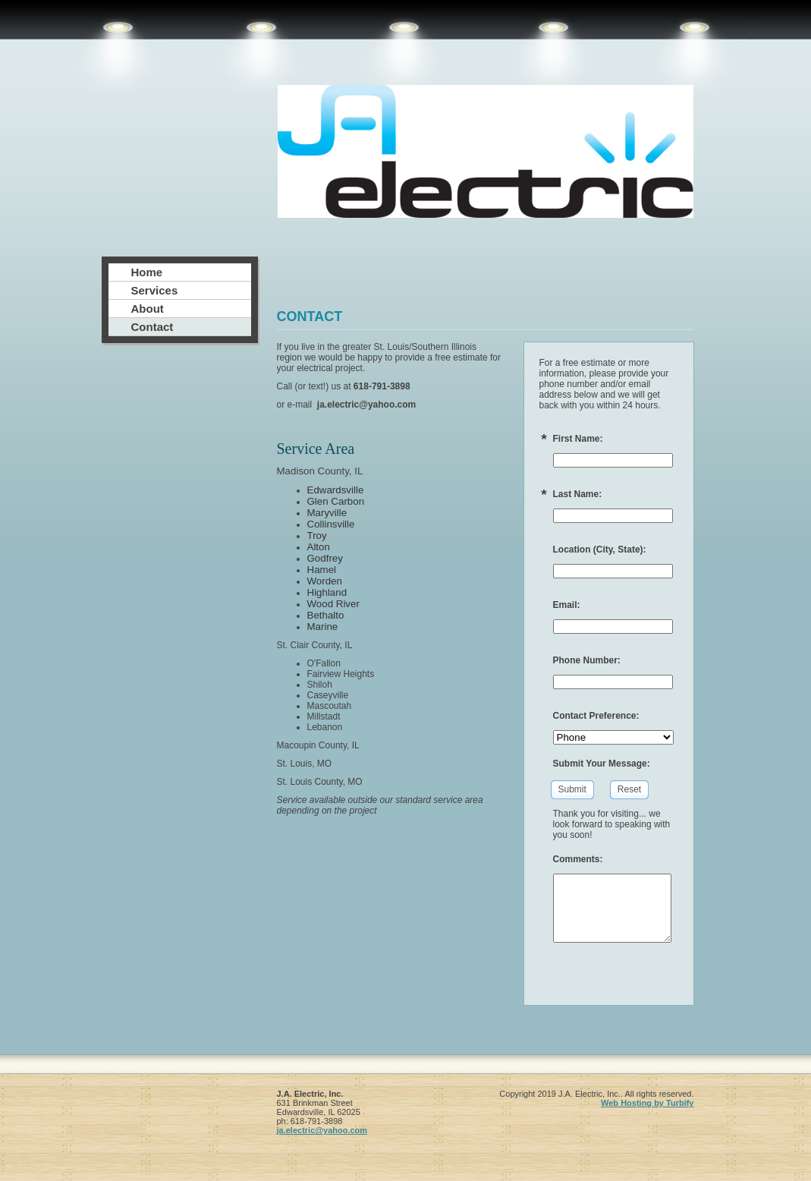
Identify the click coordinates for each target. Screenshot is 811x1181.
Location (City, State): (599, 549)
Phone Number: (587, 660)
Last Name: (577, 494)
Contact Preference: (596, 715)
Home (147, 272)
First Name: (578, 438)
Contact (152, 326)
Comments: (578, 859)
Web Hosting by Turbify (647, 1102)
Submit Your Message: (601, 763)
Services (154, 290)
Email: (566, 605)
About (147, 308)
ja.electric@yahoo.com (322, 1130)
